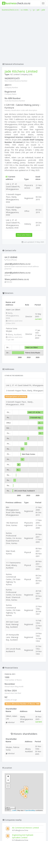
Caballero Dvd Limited (21, 740)
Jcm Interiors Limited (14, 800)
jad (38, 10)
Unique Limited (12, 792)
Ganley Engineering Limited (23, 754)
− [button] (8, 665)
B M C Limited (11, 785)
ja (34, 10)
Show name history (24, 235)
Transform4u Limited (21, 747)
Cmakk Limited (12, 807)
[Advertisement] (24, 36)
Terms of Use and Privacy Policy (24, 832)
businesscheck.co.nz (10, 10)
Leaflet (14, 695)
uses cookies (19, 834)
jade (43, 10)
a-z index (24, 10)
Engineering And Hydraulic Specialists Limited (22, 721)
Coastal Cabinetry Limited (16, 778)
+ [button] (8, 662)
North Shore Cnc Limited (16, 814)
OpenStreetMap (30, 695)
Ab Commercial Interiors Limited (25, 713)
